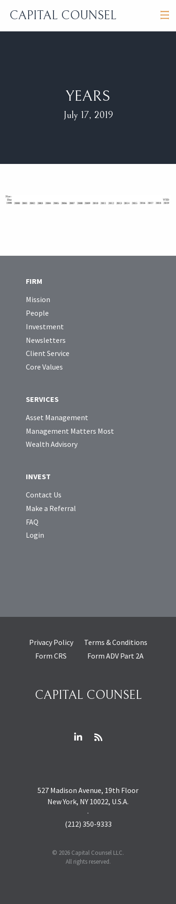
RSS (98, 737)
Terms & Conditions (115, 642)
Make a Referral (51, 508)
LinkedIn (78, 737)
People (37, 313)
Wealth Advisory (51, 444)
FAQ (32, 521)
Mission (38, 299)
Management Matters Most (70, 431)
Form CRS (51, 655)
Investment (45, 326)
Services (42, 399)
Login (35, 535)
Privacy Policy (51, 642)
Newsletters (46, 340)
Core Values (44, 366)
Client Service (47, 353)
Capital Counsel (62, 15)
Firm (34, 281)
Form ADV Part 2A (115, 655)
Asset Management (57, 417)
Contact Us (43, 494)
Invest (38, 476)
